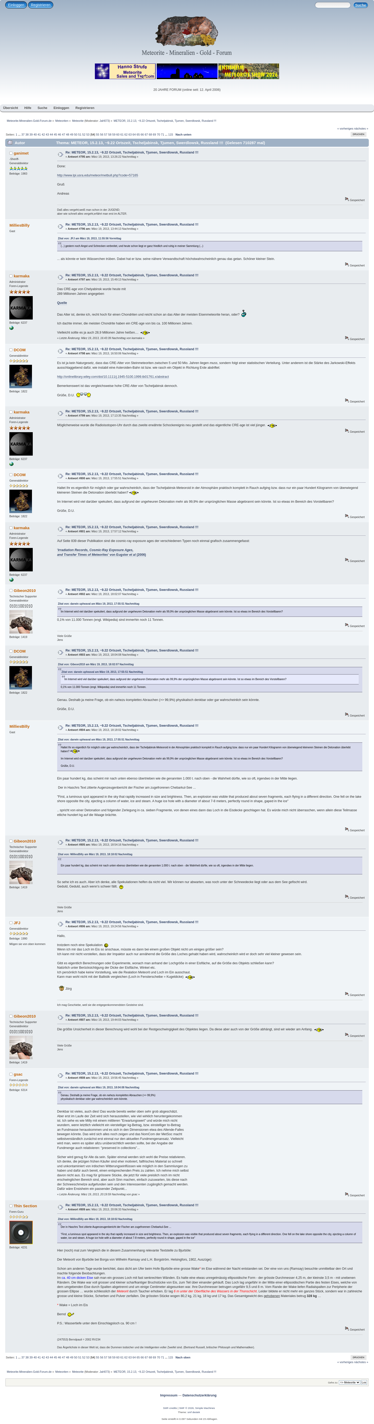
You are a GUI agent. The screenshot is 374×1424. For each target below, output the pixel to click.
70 (158, 134)
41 (39, 134)
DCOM (20, 350)
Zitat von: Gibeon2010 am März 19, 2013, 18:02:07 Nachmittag (96, 664)
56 (101, 134)
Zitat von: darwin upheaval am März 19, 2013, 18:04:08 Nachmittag (98, 1087)
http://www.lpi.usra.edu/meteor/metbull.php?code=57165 (97, 175)
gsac (18, 1074)
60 (117, 134)
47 (63, 134)
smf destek (193, 1412)
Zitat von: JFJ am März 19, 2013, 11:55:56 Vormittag (89, 238)
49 (71, 134)
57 (105, 134)
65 (138, 134)
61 (121, 134)
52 (83, 134)
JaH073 (104, 120)
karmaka (22, 276)
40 (35, 134)
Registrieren (40, 5)
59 (113, 134)
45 (55, 134)
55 (97, 134)
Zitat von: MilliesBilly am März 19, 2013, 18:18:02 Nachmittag (95, 854)
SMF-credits (170, 1408)
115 (170, 134)
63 (130, 134)
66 (142, 134)
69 (154, 134)
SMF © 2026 (186, 1408)
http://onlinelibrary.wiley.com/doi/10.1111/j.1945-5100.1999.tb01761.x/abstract (113, 377)
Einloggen (16, 5)
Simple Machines (205, 1408)
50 (75, 134)
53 (87, 134)
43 (47, 134)
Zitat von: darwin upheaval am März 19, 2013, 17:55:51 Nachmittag (98, 603)
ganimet (21, 153)
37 (22, 134)
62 (126, 134)
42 (43, 134)
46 (59, 134)
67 (146, 134)
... (19, 134)
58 (109, 134)
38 (27, 134)
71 (162, 134)
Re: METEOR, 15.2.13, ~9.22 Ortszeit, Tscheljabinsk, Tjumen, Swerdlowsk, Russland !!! (132, 152)
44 (51, 134)
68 (150, 134)
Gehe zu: (333, 1382)
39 (30, 134)
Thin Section (25, 1206)
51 (79, 134)
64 (134, 134)
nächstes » (361, 128)
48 (67, 134)
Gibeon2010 (25, 590)
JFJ (17, 923)
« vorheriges (345, 128)
